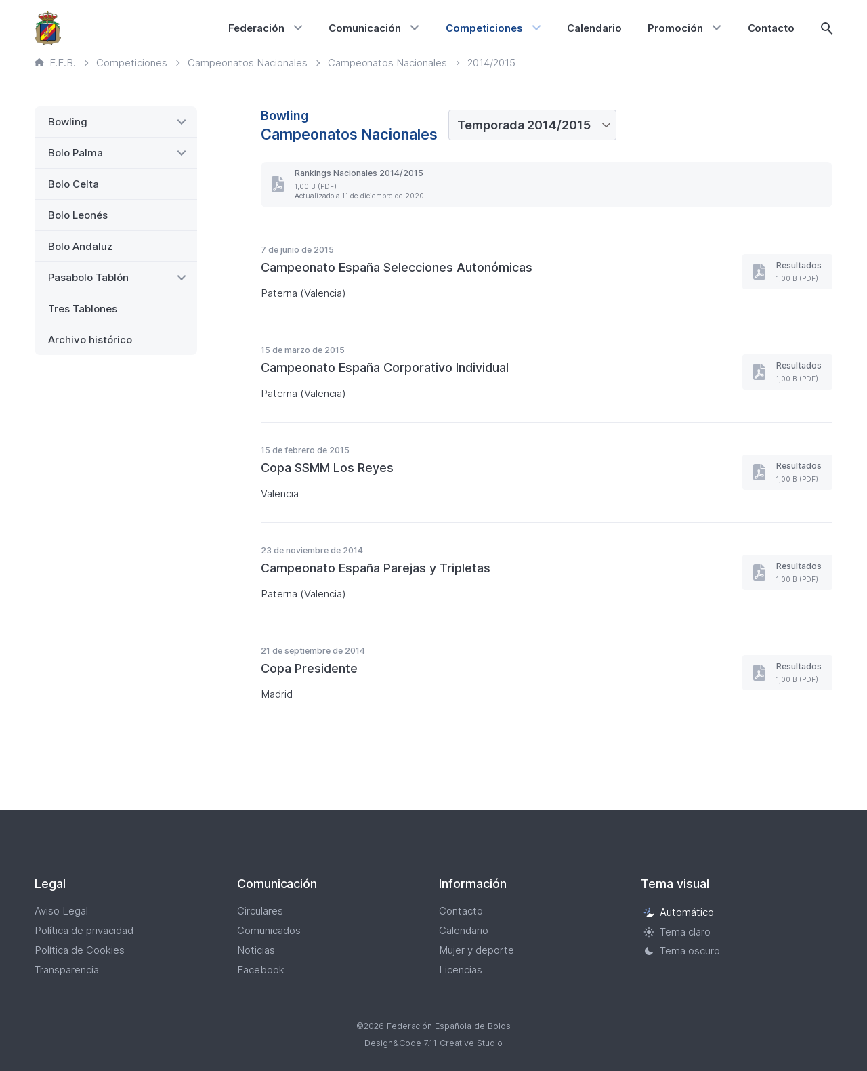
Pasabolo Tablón (88, 277)
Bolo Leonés (78, 215)
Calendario (594, 28)
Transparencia (67, 969)
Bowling (67, 121)
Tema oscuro (681, 951)
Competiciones (484, 28)
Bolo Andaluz (80, 246)
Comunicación (365, 28)
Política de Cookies (80, 950)
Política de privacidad (84, 930)
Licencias (460, 969)
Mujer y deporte (476, 950)
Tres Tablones (82, 308)
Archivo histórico (90, 339)
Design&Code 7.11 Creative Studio (433, 1043)
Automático (678, 912)
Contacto (771, 28)
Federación (256, 28)
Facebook (260, 969)
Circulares (260, 910)
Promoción (675, 28)
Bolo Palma (75, 152)
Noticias (256, 950)
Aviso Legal (61, 910)
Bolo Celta (73, 183)
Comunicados (269, 930)
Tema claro (677, 932)
